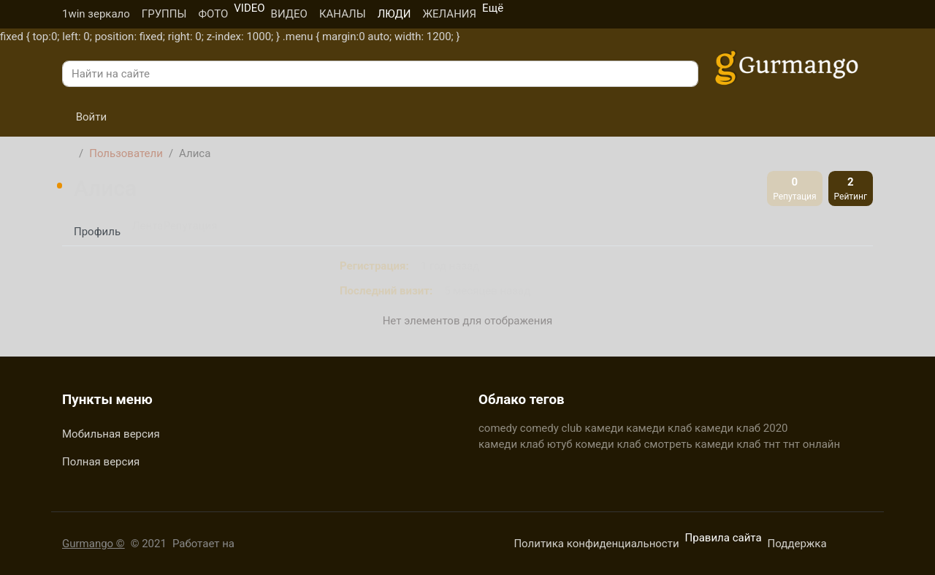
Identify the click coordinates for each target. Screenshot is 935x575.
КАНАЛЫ (342, 13)
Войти (84, 116)
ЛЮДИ (394, 13)
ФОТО (213, 13)
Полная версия (101, 461)
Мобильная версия (111, 434)
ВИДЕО (289, 13)
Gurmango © (93, 543)
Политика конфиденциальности (596, 543)
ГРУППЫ (164, 13)
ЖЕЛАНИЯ (449, 13)
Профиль (97, 231)
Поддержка (797, 543)
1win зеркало (96, 13)
